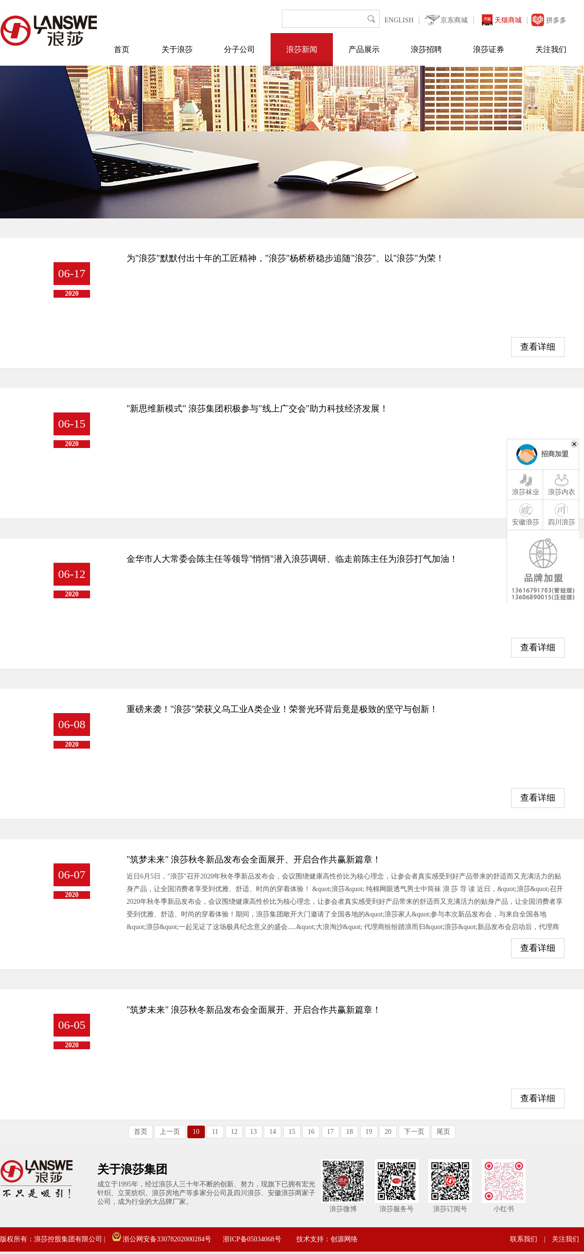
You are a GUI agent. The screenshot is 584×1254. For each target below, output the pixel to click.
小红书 (503, 1209)
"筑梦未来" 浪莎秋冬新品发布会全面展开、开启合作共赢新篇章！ (254, 859)
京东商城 (454, 20)
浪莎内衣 (561, 484)
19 (368, 1131)
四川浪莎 (561, 514)
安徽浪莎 (525, 514)
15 (292, 1131)
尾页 (443, 1131)
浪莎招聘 (426, 49)
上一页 (170, 1131)
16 (311, 1131)
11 (215, 1131)
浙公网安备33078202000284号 (162, 1239)
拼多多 (556, 20)
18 (349, 1131)
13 (253, 1131)
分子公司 (239, 49)
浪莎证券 (488, 49)
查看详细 (537, 347)
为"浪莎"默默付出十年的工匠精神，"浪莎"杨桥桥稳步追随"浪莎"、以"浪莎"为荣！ (285, 258)
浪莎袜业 (525, 484)
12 (234, 1131)
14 (272, 1131)
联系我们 (523, 1239)
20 (387, 1131)
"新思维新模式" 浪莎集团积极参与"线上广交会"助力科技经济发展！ (257, 408)
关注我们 (550, 49)
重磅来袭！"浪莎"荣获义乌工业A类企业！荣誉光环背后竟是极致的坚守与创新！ (282, 709)
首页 (121, 49)
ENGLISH (399, 20)
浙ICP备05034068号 (252, 1239)
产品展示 (364, 49)
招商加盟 (554, 454)
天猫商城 (508, 20)
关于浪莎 (177, 49)
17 (330, 1131)
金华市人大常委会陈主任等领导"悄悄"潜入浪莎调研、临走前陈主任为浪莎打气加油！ (292, 559)
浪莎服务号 (397, 1209)
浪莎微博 (343, 1209)
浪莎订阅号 (450, 1209)
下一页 (414, 1131)
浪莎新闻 (301, 49)
